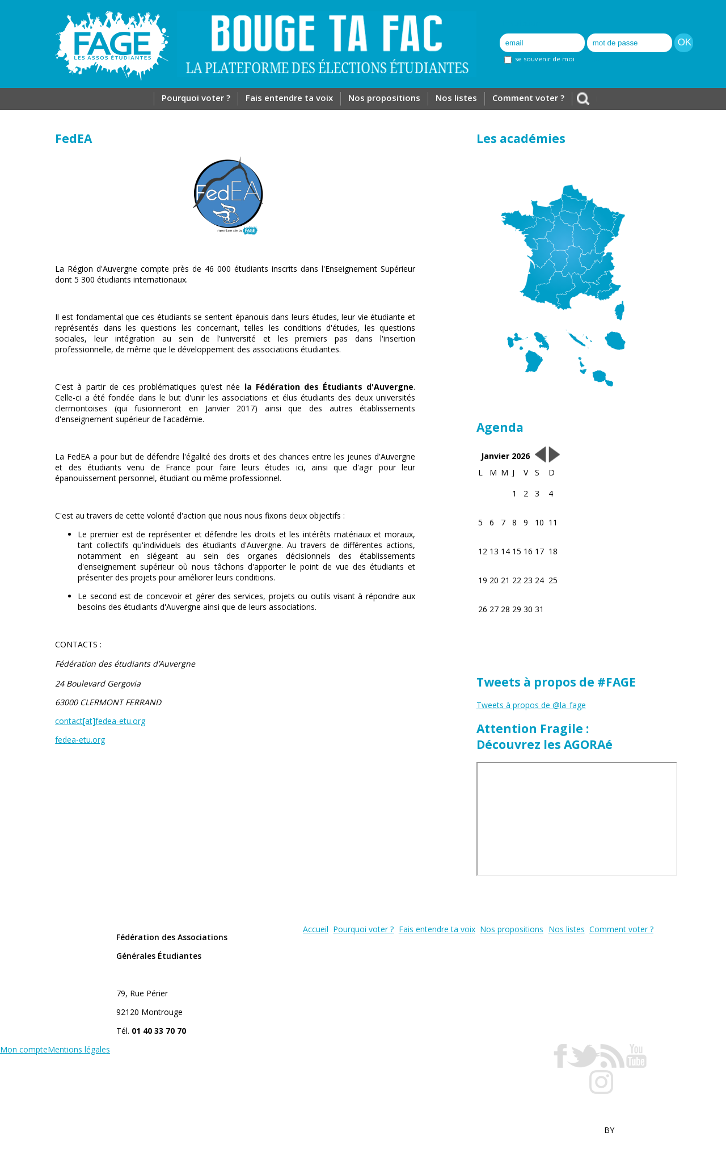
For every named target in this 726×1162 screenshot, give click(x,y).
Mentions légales (79, 1049)
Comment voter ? (528, 97)
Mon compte (24, 1049)
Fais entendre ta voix (289, 97)
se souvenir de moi (539, 58)
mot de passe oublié (620, 60)
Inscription (522, 23)
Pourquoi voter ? (196, 97)
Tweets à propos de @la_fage (531, 705)
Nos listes (456, 97)
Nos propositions (384, 97)
